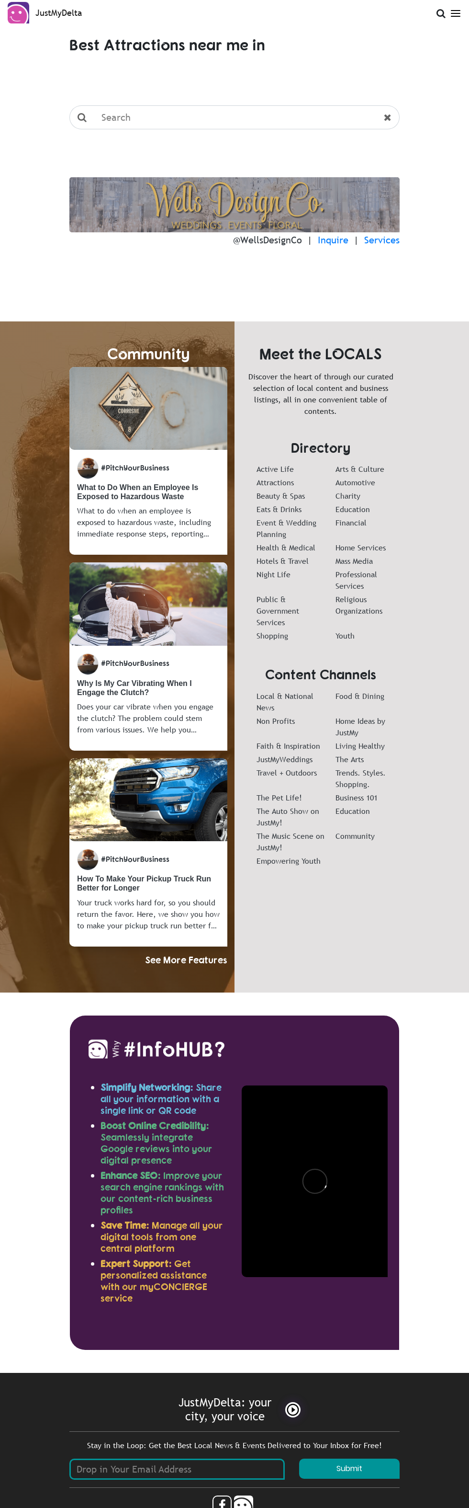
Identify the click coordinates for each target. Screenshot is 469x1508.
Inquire (333, 240)
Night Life (273, 574)
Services (382, 240)
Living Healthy (360, 746)
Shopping (272, 635)
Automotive (355, 482)
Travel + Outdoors (287, 772)
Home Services (360, 547)
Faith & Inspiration (288, 746)
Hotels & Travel (283, 561)
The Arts (349, 759)
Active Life (275, 469)
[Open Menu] (455, 12)
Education (352, 509)
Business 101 (356, 797)
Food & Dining (359, 696)
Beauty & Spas (281, 496)
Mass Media (354, 561)
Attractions (275, 482)
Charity (347, 496)
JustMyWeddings (285, 759)
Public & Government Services (278, 611)
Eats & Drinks (279, 509)
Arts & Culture (359, 469)
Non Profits (276, 721)
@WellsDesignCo (267, 240)
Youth (345, 635)
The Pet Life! (279, 797)
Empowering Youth (289, 861)
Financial (351, 522)
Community (355, 836)
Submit (349, 1468)
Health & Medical (286, 547)
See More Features (186, 960)
